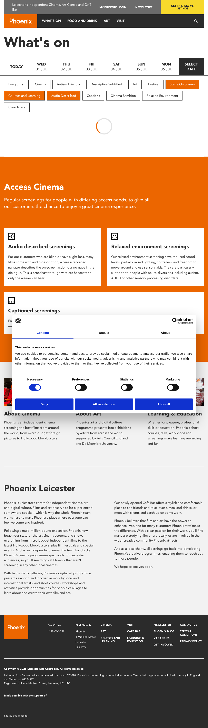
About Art (88, 413)
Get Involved (163, 644)
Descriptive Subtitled (106, 84)
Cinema (40, 84)
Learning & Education (175, 413)
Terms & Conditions (188, 633)
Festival (153, 84)
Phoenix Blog (164, 631)
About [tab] (165, 332)
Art (107, 21)
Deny (44, 404)
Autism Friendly (68, 84)
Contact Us (188, 624)
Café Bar (133, 631)
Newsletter (143, 7)
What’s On (51, 21)
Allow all (164, 404)
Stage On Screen (182, 84)
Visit (121, 21)
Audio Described (63, 96)
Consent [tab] (43, 332)
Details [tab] (104, 332)
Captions (93, 96)
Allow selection (104, 404)
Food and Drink (82, 21)
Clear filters (16, 107)
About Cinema (22, 413)
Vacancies (161, 638)
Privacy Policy (191, 641)
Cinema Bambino (123, 96)
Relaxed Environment (162, 96)
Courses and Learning (24, 96)
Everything (16, 84)
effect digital (20, 715)
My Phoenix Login (112, 7)
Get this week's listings (182, 7)
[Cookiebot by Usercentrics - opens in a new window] (175, 321)
